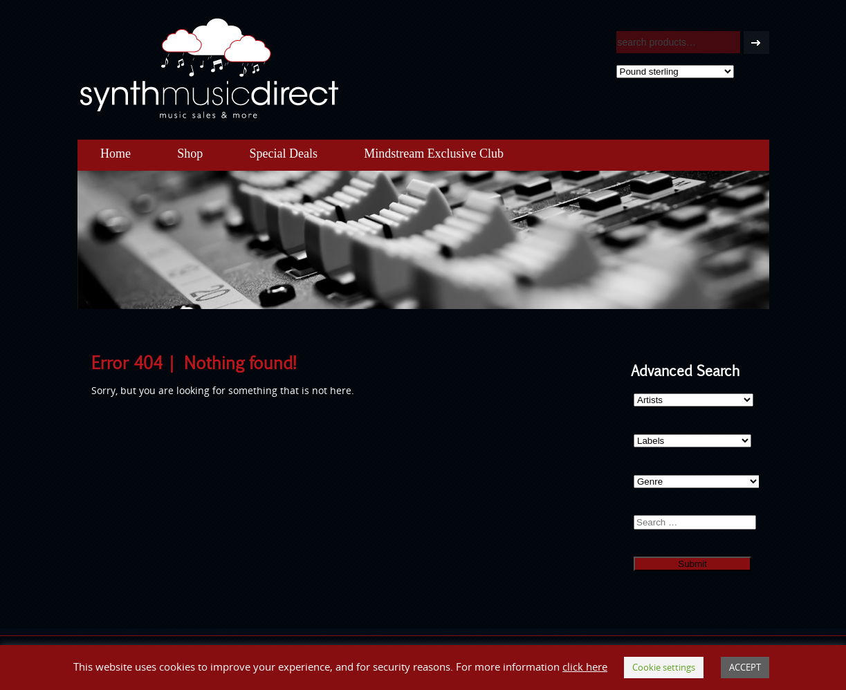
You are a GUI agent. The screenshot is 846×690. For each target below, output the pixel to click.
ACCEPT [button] (745, 667)
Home (115, 153)
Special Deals (283, 153)
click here (584, 666)
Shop (190, 153)
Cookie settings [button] (663, 667)
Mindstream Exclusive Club (434, 153)
